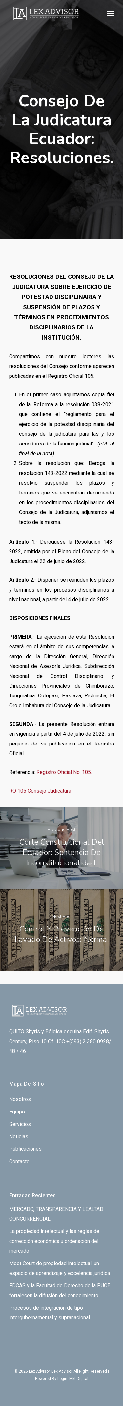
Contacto (19, 1161)
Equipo (17, 1112)
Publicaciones (25, 1149)
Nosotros (20, 1099)
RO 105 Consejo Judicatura (40, 791)
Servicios (20, 1124)
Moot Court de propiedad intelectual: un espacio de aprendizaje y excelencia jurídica (59, 1268)
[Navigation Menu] (110, 13)
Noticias (18, 1136)
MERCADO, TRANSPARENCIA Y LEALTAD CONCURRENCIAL (56, 1214)
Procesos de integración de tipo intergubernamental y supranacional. (50, 1313)
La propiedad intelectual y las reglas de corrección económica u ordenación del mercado (54, 1241)
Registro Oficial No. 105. (64, 772)
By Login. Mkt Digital (70, 1378)
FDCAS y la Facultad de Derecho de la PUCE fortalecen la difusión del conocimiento (59, 1290)
